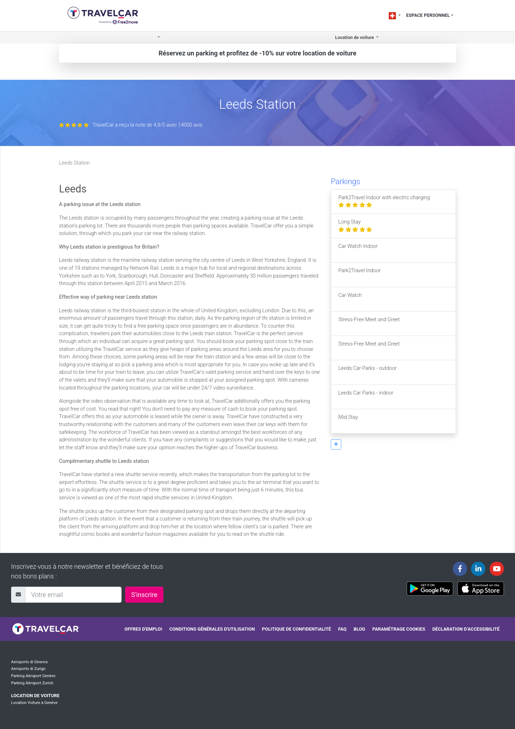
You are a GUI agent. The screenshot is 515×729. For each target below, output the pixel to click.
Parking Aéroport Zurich (32, 683)
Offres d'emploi (143, 629)
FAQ (342, 629)
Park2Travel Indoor (359, 275)
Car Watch (350, 299)
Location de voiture (35, 695)
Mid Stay (348, 421)
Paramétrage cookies (398, 629)
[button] (158, 37)
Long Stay (355, 226)
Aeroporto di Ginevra (29, 662)
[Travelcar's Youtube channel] (497, 569)
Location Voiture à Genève (34, 702)
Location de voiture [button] (355, 37)
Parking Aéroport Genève (33, 676)
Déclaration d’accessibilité (466, 629)
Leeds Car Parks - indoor (365, 397)
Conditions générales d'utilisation (212, 629)
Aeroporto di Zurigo (28, 668)
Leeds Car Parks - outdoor (367, 372)
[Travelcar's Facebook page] (460, 569)
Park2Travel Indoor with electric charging (384, 202)
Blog (359, 629)
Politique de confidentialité (296, 629)
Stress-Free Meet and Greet (369, 324)
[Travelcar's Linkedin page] (478, 569)
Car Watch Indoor (358, 250)
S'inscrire (144, 594)
